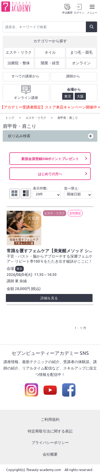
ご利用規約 (50, 419)
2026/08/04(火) (19, 274)
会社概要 (50, 454)
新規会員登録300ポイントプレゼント (50, 158)
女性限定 (75, 213)
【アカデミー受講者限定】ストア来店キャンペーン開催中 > (50, 107)
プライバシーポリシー (50, 442)
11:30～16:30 (45, 274)
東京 (19, 268)
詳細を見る (49, 298)
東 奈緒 (21, 281)
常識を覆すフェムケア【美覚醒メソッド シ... (49, 250)
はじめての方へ (50, 173)
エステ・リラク (54, 213)
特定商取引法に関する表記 (50, 431)
